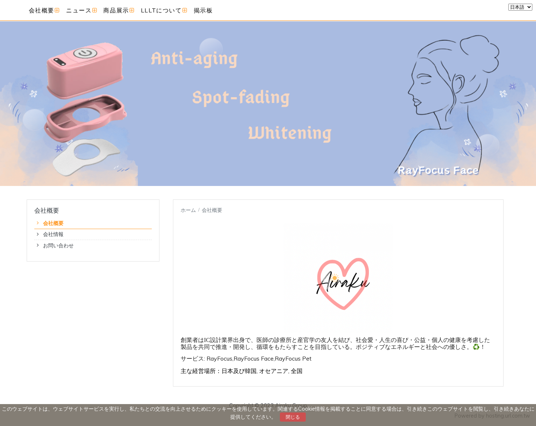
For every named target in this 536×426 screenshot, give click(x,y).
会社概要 (53, 223)
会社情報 (53, 234)
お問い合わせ (58, 245)
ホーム (188, 210)
